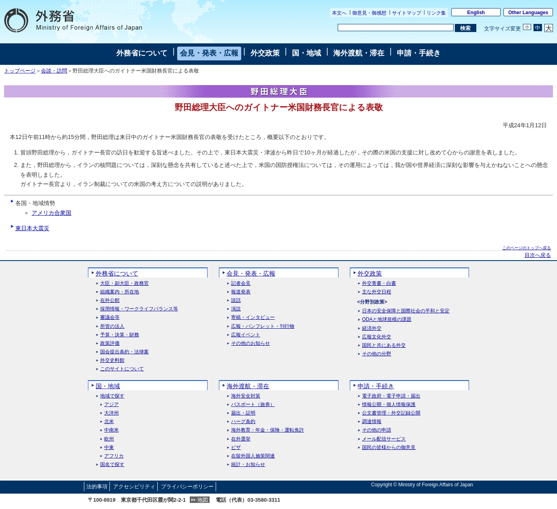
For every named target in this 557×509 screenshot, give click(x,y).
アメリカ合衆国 (51, 213)
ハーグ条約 (243, 421)
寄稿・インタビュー (253, 317)
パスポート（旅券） (253, 404)
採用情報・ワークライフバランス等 (139, 309)
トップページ (20, 71)
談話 (236, 300)
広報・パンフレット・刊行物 (262, 326)
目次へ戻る (538, 255)
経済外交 (371, 328)
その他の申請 (376, 430)
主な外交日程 (376, 292)
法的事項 (96, 486)
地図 (202, 500)
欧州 (109, 439)
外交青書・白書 (379, 283)
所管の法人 (112, 326)
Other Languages (528, 12)
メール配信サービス (384, 439)
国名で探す (112, 464)
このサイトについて (122, 369)
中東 (109, 447)
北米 (109, 421)
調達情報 (371, 421)
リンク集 (436, 13)
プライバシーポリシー (187, 486)
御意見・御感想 (369, 13)
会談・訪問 (54, 71)
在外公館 (110, 300)
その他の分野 (376, 354)
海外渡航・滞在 (358, 53)
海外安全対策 (245, 396)
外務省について (141, 53)
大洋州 (111, 413)
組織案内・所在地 (119, 292)
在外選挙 (241, 439)
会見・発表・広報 (209, 53)
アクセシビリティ (134, 486)
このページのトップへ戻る (526, 248)
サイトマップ (406, 13)
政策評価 (110, 343)
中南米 (111, 430)
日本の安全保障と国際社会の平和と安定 (406, 311)
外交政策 (265, 53)
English (476, 12)
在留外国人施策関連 (253, 456)
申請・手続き (419, 53)
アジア (111, 404)
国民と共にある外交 (384, 345)
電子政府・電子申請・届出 (391, 396)
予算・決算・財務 (119, 335)
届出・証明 (243, 413)
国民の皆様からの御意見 (389, 447)
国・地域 (306, 53)
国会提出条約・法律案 (124, 352)
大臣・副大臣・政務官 (124, 283)
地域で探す (112, 396)
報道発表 (241, 292)
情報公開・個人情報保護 (389, 404)
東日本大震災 (32, 228)
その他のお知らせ (250, 343)
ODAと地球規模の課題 (386, 319)
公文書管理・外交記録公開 (391, 413)
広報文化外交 (376, 337)
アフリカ (114, 456)
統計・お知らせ (248, 464)
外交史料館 (112, 360)
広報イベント (245, 335)
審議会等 (110, 317)
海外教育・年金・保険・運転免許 (267, 430)
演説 (236, 309)
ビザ (236, 447)
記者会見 (241, 283)
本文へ (339, 13)
